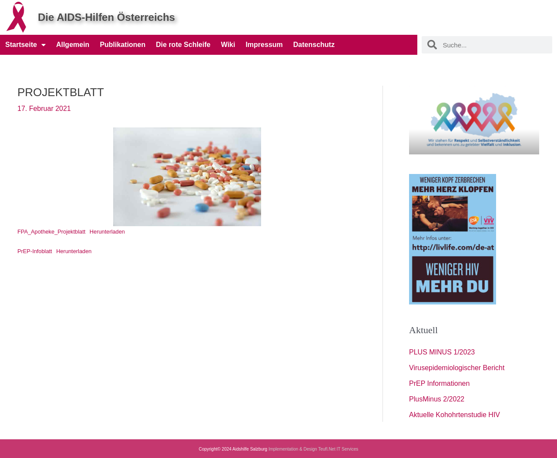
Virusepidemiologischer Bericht (456, 367)
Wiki (228, 44)
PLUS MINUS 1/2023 (442, 352)
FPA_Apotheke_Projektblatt (51, 231)
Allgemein (72, 44)
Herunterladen (107, 231)
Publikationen (122, 44)
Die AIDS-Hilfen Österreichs (106, 17)
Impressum (263, 44)
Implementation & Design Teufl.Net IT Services (313, 449)
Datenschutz (314, 44)
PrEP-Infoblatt (34, 251)
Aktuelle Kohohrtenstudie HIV (454, 414)
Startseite (25, 45)
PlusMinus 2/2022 (436, 399)
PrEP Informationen (439, 383)
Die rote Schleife (183, 44)
